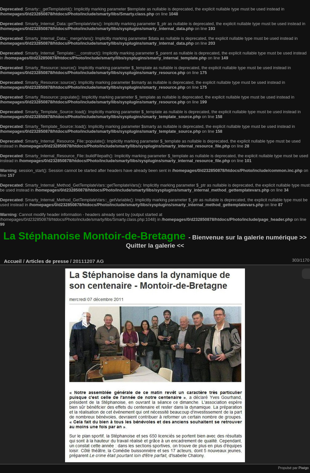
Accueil (13, 261)
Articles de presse (47, 261)
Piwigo (304, 468)
